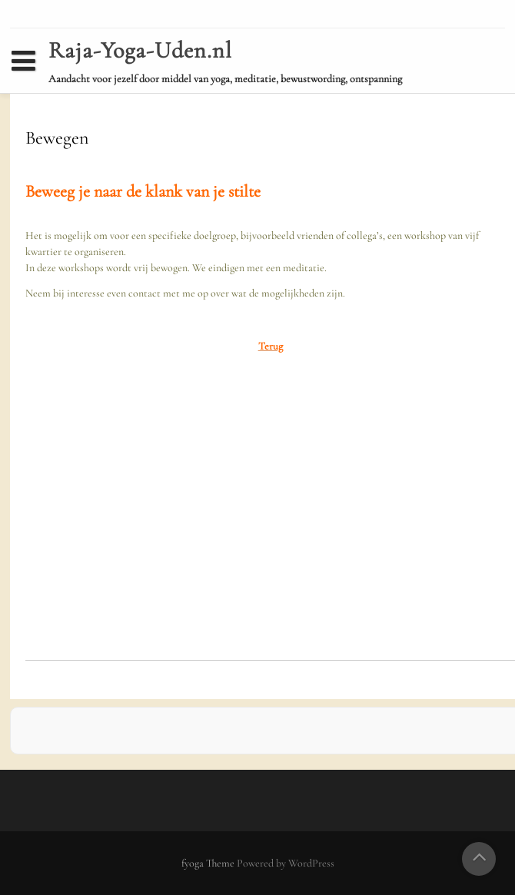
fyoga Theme (209, 863)
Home (35, 89)
